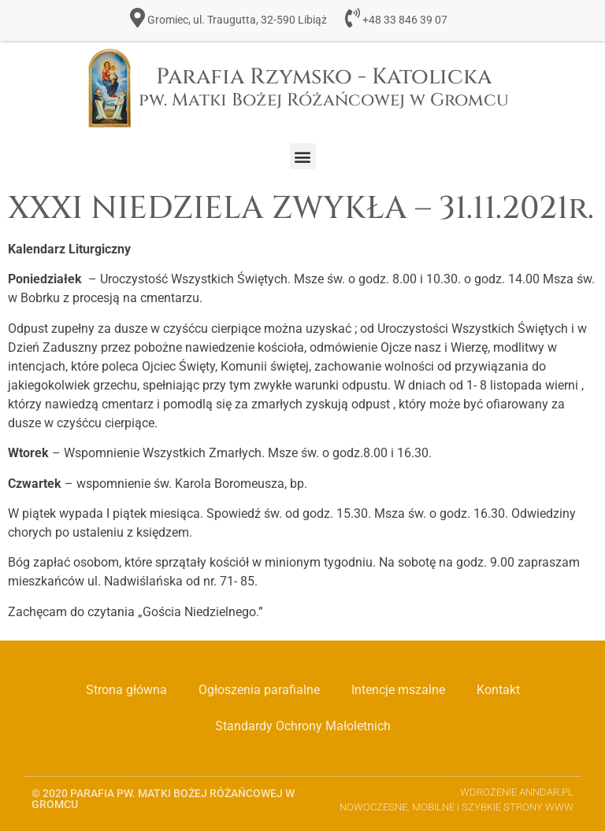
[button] (303, 156)
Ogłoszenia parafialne (259, 689)
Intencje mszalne (398, 689)
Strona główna (126, 689)
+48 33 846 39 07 (404, 20)
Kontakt (498, 689)
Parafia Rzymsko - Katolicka (324, 87)
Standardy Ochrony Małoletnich (303, 725)
